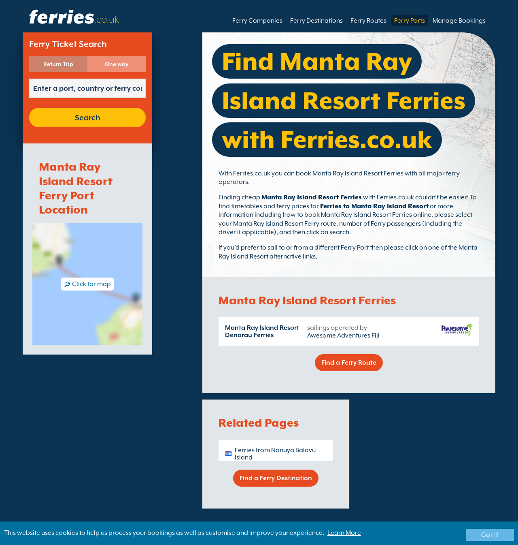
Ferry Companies (257, 20)
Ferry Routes (368, 20)
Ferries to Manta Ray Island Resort (374, 206)
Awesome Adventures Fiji (343, 335)
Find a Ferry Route (348, 362)
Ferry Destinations (316, 20)
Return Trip (58, 64)
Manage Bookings (459, 20)
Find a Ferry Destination (276, 478)
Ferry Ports (409, 20)
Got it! (490, 535)
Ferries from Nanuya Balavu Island (275, 454)
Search (87, 117)
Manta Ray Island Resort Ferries (311, 197)
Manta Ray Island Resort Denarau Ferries (262, 331)
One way (116, 64)
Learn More (344, 532)
